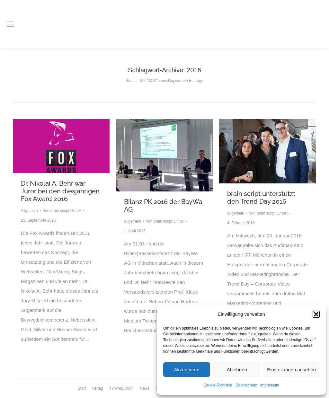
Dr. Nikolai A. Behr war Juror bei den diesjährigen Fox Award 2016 (60, 191)
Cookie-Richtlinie (217, 385)
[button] (316, 314)
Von (62, 210)
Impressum (269, 385)
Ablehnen (237, 369)
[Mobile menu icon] (10, 24)
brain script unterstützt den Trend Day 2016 (261, 197)
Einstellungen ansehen (291, 369)
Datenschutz (246, 385)
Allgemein (29, 210)
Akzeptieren (186, 369)
